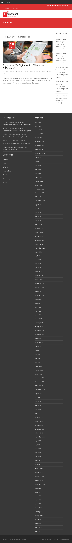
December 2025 (39, 142)
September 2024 (40, 201)
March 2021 (38, 366)
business (27, 71)
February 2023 (39, 275)
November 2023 (40, 240)
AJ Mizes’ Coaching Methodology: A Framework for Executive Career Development (61, 44)
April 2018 (38, 504)
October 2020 (39, 386)
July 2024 (37, 209)
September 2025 (40, 153)
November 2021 (40, 335)
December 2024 (39, 189)
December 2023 (39, 236)
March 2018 (38, 508)
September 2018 (40, 484)
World (5, 183)
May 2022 (38, 311)
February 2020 (39, 417)
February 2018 (39, 512)
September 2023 (40, 248)
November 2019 (40, 429)
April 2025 (38, 173)
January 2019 (39, 468)
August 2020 (38, 393)
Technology (6, 179)
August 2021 (38, 346)
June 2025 (38, 165)
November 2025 (40, 146)
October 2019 (39, 433)
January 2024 (39, 232)
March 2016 (38, 531)
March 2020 (38, 413)
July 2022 (37, 303)
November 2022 (40, 287)
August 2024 (38, 205)
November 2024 (40, 193)
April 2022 (38, 315)
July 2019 (37, 445)
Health (5, 163)
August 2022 (38, 299)
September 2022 (40, 295)
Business (19, 71)
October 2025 (39, 149)
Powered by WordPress (44, 539)
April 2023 (38, 268)
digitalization (36, 71)
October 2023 (39, 244)
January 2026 (39, 138)
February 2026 (39, 134)
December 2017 (39, 519)
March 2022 (38, 319)
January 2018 (39, 516)
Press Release (7, 171)
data (31, 71)
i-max (57, 539)
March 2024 (38, 224)
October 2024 (39, 197)
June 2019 (38, 449)
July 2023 (37, 256)
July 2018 (37, 492)
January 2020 (39, 421)
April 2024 (38, 220)
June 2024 (38, 212)
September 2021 (40, 342)
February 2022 (39, 323)
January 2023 (39, 279)
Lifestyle (5, 167)
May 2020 (38, 405)
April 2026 (38, 126)
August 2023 (38, 252)
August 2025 (38, 157)
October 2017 (39, 523)
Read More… (7, 86)
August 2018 (38, 488)
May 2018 (38, 500)
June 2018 (38, 496)
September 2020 (40, 390)
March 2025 (38, 177)
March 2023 (38, 272)
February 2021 (39, 370)
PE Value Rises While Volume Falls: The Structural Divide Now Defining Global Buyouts (62, 72)
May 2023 (38, 264)
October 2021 (39, 338)
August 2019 (38, 441)
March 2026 (38, 130)
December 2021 (39, 330)
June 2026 (38, 122)
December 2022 (39, 283)
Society (5, 175)
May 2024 (38, 216)
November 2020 (40, 382)
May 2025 (38, 169)
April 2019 (38, 456)
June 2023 (38, 260)
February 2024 (39, 228)
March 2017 (38, 527)
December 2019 (39, 425)
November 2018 (40, 476)
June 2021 (38, 354)
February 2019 (39, 464)
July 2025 (37, 161)
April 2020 (38, 409)
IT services (42, 71)
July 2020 (37, 397)
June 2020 (38, 401)
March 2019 (38, 460)
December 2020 (39, 378)
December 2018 (39, 472)
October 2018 (39, 480)
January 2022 (39, 327)
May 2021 (38, 358)
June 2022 (38, 307)
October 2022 (39, 291)
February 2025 (39, 181)
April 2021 (38, 362)
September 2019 (40, 437)
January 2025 (39, 185)
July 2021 (37, 350)
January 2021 (39, 374)
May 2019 (38, 453)
